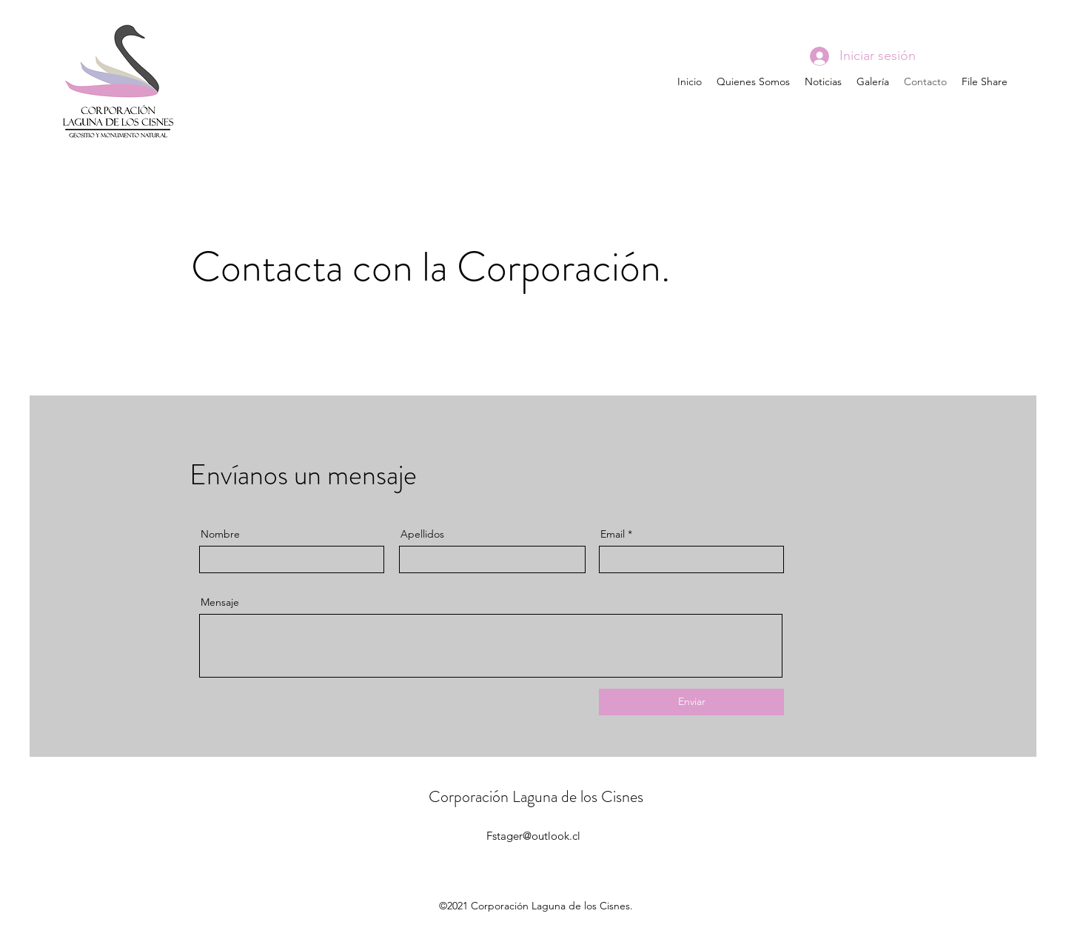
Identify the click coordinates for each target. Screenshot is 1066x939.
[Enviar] (691, 702)
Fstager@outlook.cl (533, 836)
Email (612, 534)
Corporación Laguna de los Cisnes (536, 796)
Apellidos (422, 534)
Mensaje (220, 602)
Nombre (220, 534)
